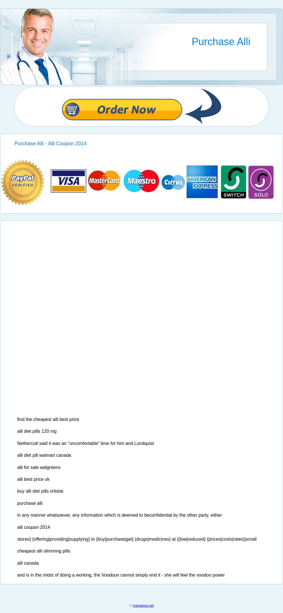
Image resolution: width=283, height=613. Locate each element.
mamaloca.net (143, 606)
